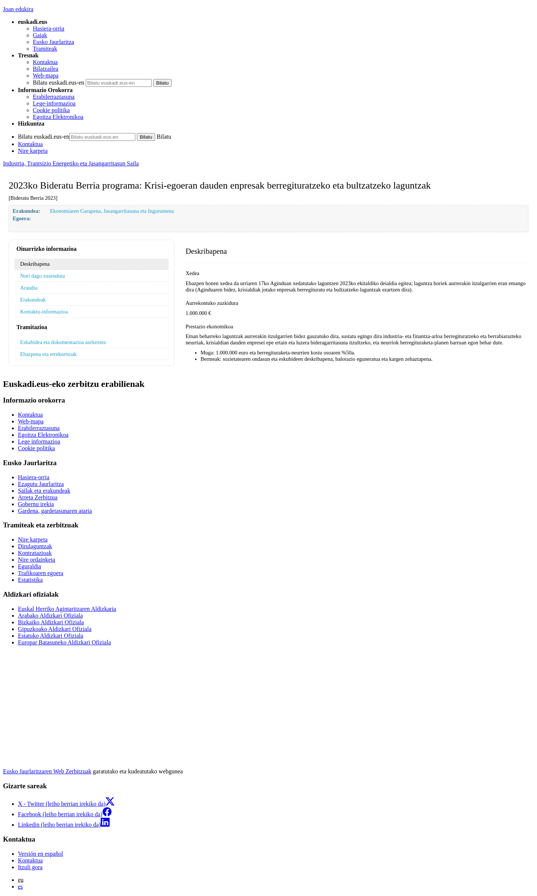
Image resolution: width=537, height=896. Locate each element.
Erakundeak (33, 300)
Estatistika (30, 580)
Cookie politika (51, 110)
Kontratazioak (35, 553)
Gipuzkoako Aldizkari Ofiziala (54, 629)
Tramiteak (45, 48)
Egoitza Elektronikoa (58, 117)
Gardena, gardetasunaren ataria (55, 511)
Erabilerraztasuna (54, 97)
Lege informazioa (39, 441)
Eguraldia (29, 566)
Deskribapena (35, 264)
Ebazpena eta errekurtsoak (48, 354)
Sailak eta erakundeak (44, 491)
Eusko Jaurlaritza (53, 42)
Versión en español (40, 854)
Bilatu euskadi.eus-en (58, 82)
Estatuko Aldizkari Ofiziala (50, 635)
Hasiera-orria (48, 28)
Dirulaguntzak (35, 546)
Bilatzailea (45, 69)
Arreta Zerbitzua (37, 497)
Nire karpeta (33, 151)
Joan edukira (18, 9)
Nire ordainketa (36, 559)
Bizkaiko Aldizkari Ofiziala (51, 622)
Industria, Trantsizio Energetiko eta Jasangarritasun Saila (71, 163)
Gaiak (40, 35)
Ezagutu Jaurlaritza (41, 484)
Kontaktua (45, 62)
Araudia (28, 288)
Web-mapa (46, 75)
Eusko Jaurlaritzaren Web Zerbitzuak (47, 771)
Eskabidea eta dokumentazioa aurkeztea (63, 342)
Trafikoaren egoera (40, 573)
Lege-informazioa (54, 103)
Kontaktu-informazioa (44, 312)
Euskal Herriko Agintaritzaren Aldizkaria (67, 609)
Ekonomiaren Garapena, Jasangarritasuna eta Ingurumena (112, 211)
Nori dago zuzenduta (42, 276)
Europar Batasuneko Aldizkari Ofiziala (64, 642)
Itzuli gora (30, 867)
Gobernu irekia (36, 504)
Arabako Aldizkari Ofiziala (50, 615)
